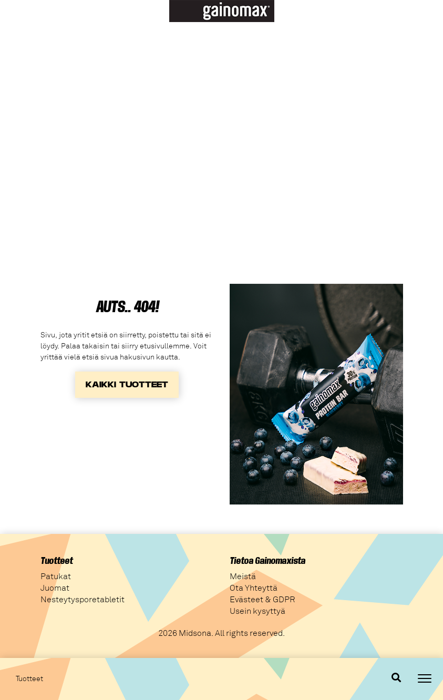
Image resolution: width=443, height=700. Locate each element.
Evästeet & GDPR (262, 599)
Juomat (54, 588)
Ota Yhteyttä (253, 588)
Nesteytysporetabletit (82, 599)
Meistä (243, 576)
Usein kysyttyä (257, 611)
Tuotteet (29, 679)
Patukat (55, 576)
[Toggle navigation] (424, 678)
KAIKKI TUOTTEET (127, 384)
